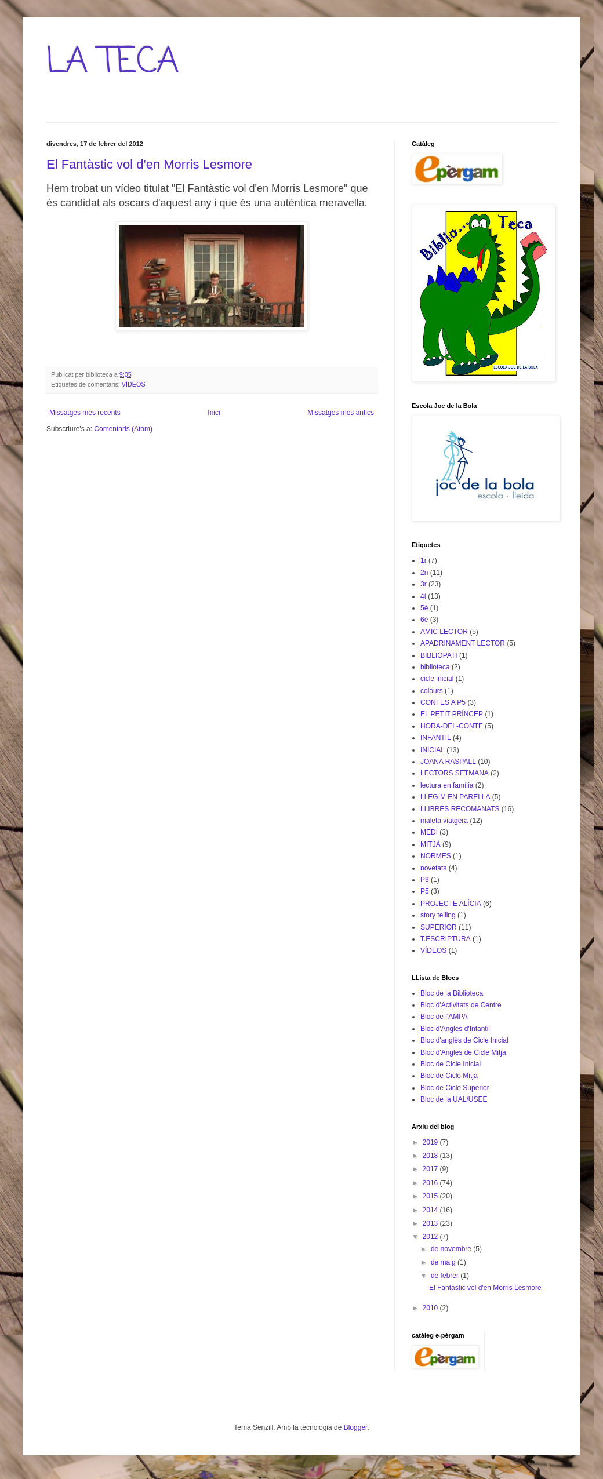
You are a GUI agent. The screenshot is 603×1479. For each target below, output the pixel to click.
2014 (431, 1210)
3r (423, 584)
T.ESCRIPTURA (445, 939)
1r (423, 560)
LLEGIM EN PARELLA (455, 797)
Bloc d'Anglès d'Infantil (455, 1029)
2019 (431, 1142)
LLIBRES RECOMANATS (459, 809)
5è (424, 608)
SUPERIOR (438, 927)
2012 (431, 1237)
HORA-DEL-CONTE (451, 726)
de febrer (445, 1276)
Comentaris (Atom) (123, 429)
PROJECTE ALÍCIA (450, 903)
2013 (431, 1223)
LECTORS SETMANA (454, 773)
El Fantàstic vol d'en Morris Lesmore (149, 164)
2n (424, 573)
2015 (431, 1196)
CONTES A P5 (443, 702)
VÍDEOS (134, 384)
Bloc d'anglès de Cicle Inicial (464, 1040)
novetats (433, 868)
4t (423, 596)
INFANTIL (435, 738)
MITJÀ (430, 844)
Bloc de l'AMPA (443, 1016)
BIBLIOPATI (438, 655)
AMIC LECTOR (444, 632)
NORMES (435, 856)
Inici (214, 413)
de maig (444, 1262)
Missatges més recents (85, 413)
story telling (438, 915)
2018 (431, 1156)
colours (431, 691)
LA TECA (112, 62)
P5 (424, 891)
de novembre (452, 1249)
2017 (431, 1169)
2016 (431, 1183)
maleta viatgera (444, 821)
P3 (424, 880)
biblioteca (435, 667)
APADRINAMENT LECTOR (462, 643)
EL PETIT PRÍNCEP (451, 714)
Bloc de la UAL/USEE (453, 1099)
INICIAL (432, 750)
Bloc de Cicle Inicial (450, 1064)
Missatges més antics (340, 413)
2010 (431, 1308)
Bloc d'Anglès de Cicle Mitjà (463, 1052)
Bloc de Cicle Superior (454, 1088)
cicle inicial (436, 679)
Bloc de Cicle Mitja (449, 1076)
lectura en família (446, 785)
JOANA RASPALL (448, 761)
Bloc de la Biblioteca (451, 993)
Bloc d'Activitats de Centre (461, 1005)
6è (424, 619)
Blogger (356, 1427)
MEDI (429, 832)
